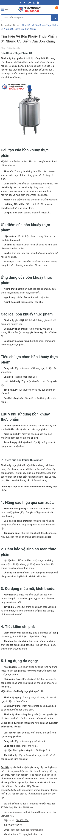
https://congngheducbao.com (28, 834)
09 (17, 820)
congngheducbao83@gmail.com (27, 830)
